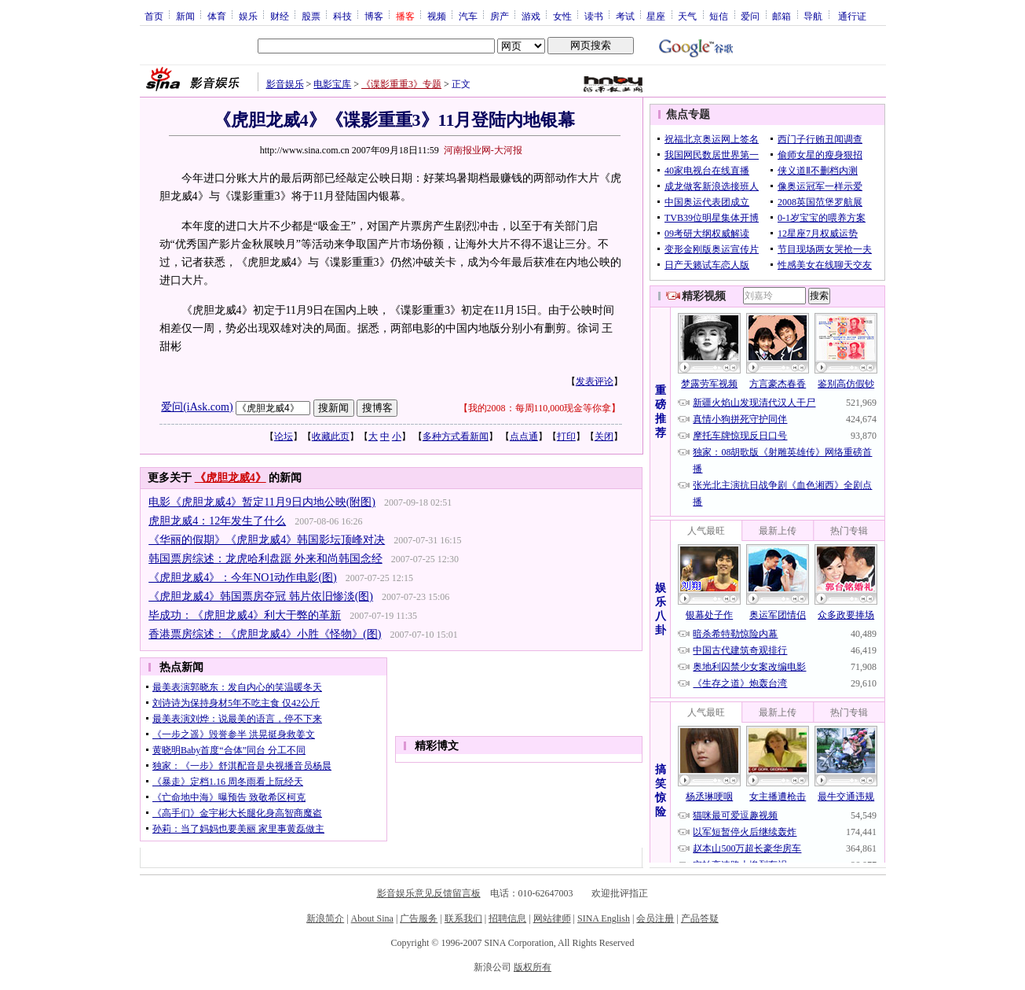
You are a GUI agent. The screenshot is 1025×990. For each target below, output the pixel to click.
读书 (593, 15)
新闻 (185, 15)
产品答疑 (700, 918)
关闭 (604, 436)
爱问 (750, 15)
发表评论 (594, 381)
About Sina (372, 918)
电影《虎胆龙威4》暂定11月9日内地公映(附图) (261, 502)
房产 (499, 15)
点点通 (524, 436)
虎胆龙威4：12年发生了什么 (217, 521)
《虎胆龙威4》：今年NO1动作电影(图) (242, 577)
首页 (154, 15)
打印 (566, 436)
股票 (311, 15)
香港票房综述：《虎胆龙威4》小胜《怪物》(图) (264, 634)
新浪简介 (325, 918)
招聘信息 (507, 918)
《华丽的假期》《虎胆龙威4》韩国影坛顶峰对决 (266, 540)
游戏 (531, 15)
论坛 (283, 436)
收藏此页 (331, 436)
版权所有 (532, 967)
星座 (655, 15)
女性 (562, 15)
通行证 (852, 15)
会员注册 (655, 918)
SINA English (603, 918)
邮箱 (781, 15)
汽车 (468, 15)
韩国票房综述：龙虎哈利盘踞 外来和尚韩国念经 (265, 559)
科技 (342, 15)
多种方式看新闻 (456, 436)
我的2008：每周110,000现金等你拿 (540, 408)
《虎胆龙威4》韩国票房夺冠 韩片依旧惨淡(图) (260, 596)
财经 (279, 15)
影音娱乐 (285, 84)
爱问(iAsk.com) (196, 407)
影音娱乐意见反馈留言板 (429, 893)
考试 (625, 15)
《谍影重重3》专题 (401, 84)
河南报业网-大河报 (483, 150)
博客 (373, 15)
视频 (436, 15)
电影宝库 (332, 84)
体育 (216, 15)
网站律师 (552, 918)
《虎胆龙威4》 (230, 478)
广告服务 (418, 918)
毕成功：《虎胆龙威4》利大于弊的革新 (244, 615)
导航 (813, 15)
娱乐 (248, 15)
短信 (718, 15)
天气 (687, 15)
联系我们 (463, 918)
